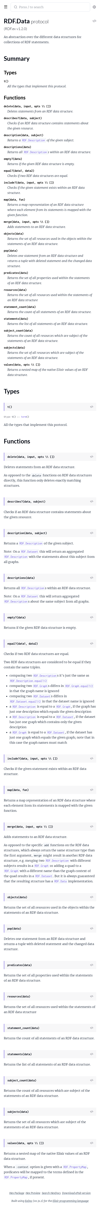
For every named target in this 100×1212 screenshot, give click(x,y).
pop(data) (10, 250)
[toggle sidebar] (5, 6)
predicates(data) (16, 272)
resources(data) (15, 289)
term (23, 416)
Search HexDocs (51, 1193)
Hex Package (16, 1193)
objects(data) (14, 233)
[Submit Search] (15, 7)
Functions (14, 97)
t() (6, 81)
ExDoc (28, 1201)
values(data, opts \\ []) (22, 364)
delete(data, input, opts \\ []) (27, 106)
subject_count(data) (18, 330)
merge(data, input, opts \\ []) (26, 221)
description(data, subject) (23, 135)
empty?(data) (13, 158)
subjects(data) (14, 347)
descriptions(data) (17, 147)
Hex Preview (33, 1193)
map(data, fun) (14, 199)
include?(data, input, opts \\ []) (29, 182)
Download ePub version (76, 1193)
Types (10, 72)
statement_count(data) (20, 306)
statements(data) (16, 318)
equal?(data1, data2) (19, 170)
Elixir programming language (71, 1201)
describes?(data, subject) (23, 118)
